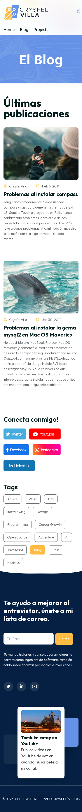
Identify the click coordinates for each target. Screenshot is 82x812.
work (33, 499)
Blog (24, 29)
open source (17, 537)
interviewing (16, 512)
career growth (50, 524)
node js (13, 562)
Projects (41, 29)
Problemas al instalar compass (40, 194)
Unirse (64, 638)
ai (66, 537)
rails (55, 550)
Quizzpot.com (13, 358)
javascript (15, 550)
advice (12, 499)
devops (43, 512)
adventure (46, 537)
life (51, 499)
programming (17, 524)
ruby (38, 550)
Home (9, 29)
